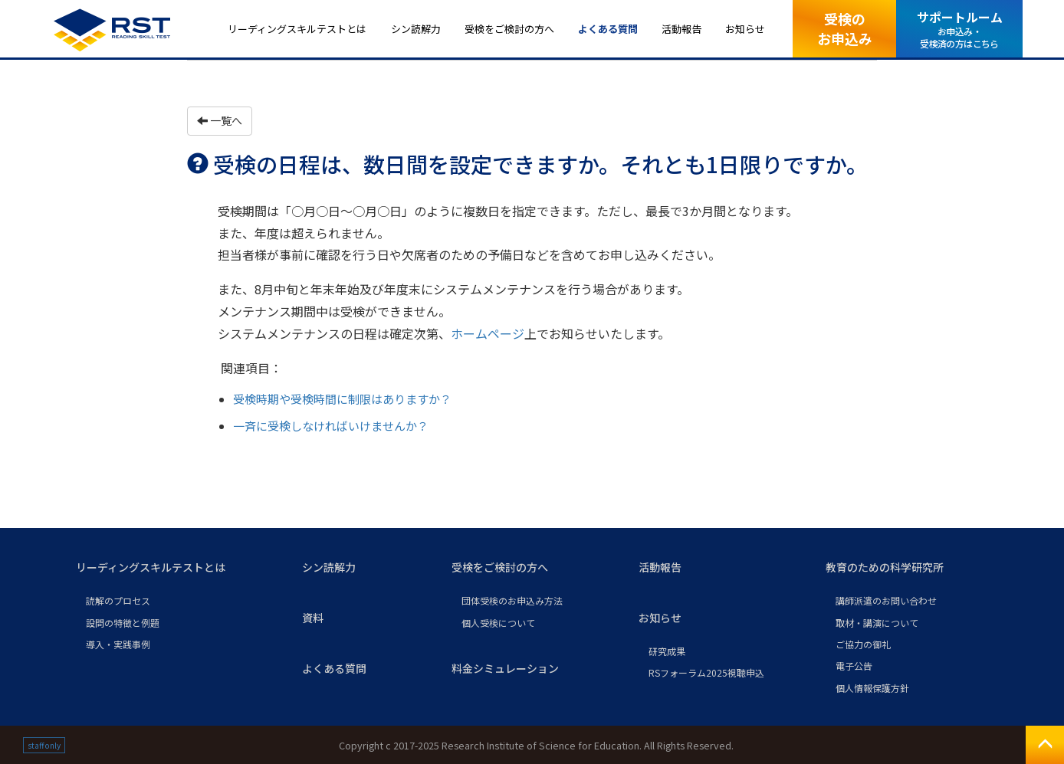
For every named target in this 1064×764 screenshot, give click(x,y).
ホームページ (487, 333)
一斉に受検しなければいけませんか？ (331, 426)
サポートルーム (960, 29)
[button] (176, 568)
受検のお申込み (844, 28)
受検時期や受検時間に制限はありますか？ (342, 399)
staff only (44, 745)
